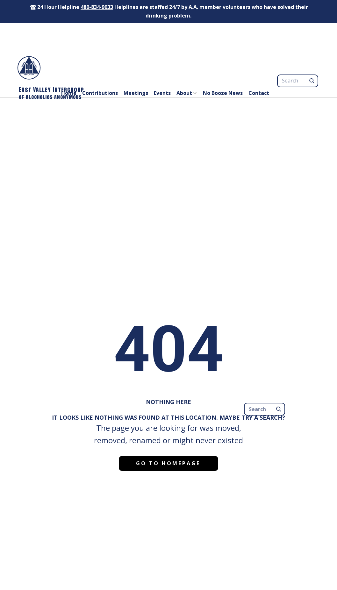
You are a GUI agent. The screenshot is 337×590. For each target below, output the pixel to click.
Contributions (100, 92)
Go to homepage (168, 463)
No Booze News (223, 92)
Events (162, 92)
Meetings (136, 92)
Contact (258, 92)
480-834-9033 (97, 7)
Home (68, 92)
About (184, 92)
